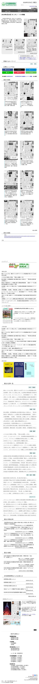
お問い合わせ (31, 11)
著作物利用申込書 (15, 649)
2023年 (15, 236)
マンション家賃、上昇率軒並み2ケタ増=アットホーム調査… (18, 493)
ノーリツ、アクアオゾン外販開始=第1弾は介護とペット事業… (18, 438)
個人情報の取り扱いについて (32, 676)
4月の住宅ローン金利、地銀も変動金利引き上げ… (15, 421)
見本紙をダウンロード (31, 57)
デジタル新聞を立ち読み (31, 58)
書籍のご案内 (7, 11)
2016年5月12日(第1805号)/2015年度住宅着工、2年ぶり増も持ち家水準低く (19, 45)
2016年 (6, 237)
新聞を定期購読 (23, 57)
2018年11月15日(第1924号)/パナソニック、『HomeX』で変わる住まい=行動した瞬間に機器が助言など (32, 45)
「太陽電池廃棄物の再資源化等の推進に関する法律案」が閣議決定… (20, 418)
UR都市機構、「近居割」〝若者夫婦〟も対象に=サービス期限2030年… (20, 416)
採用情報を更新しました (10, 579)
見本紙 (12, 644)
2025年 (8, 236)
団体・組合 (32, 453)
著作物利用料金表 (15, 648)
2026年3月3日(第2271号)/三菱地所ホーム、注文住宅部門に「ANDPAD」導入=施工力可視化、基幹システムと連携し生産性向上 (27, 193)
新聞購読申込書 (14, 637)
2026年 (5, 236)
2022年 (18, 236)
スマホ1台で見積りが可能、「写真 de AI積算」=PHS (12, 277)
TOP (35, 629)
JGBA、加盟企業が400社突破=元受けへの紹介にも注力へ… (17, 469)
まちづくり (32, 496)
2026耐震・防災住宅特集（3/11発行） (20, 665)
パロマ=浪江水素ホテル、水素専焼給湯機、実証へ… (16, 443)
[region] (19, 250)
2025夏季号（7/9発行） (16, 661)
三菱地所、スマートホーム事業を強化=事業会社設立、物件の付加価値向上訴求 (19, 299)
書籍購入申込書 (14, 639)
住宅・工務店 (32, 387)
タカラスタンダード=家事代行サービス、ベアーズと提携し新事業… (20, 445)
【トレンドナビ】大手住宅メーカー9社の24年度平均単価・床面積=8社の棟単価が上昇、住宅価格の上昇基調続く (19, 342)
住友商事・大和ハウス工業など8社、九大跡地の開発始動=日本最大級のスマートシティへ (19, 286)
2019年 (28, 236)
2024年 (12, 236)
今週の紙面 (19, 9)
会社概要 (19, 11)
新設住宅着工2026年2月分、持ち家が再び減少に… (15, 478)
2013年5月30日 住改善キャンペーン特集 (23, 76)
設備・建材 (32, 431)
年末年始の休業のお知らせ (10, 585)
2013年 (16, 237)
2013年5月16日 (9, 76)
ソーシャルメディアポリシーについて (31, 677)
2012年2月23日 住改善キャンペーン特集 (7, 43)
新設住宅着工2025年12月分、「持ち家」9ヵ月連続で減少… (17, 491)
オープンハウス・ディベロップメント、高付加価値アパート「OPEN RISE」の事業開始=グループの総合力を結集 (19, 292)
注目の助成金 (30, 560)
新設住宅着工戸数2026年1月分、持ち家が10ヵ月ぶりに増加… (18, 489)
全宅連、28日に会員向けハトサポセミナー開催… (15, 502)
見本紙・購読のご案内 (31, 9)
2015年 (10, 237)
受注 (35, 63)
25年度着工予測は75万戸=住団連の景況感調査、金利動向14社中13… (20, 480)
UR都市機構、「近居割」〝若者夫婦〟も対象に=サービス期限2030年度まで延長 (19, 289)
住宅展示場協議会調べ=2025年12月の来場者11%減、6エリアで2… (19, 467)
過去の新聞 (34, 230)
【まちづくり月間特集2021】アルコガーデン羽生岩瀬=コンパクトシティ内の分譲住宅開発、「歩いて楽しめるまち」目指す (18, 535)
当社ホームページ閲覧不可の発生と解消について (16, 589)
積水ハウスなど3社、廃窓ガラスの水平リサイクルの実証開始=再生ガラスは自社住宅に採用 (19, 274)
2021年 (21, 236)
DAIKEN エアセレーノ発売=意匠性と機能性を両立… (16, 440)
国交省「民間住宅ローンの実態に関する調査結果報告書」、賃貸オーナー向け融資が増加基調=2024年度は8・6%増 (19, 283)
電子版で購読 (22, 58)
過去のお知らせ (32, 596)
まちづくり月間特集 (28, 531)
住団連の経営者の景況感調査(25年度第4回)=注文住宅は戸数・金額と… (20, 456)
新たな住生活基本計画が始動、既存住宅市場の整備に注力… (17, 425)
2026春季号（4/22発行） (17, 657)
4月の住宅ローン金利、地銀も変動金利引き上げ (12, 348)
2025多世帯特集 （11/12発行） (18, 666)
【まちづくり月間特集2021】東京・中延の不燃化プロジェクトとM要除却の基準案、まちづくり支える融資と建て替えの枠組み (18, 529)
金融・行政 (32, 409)
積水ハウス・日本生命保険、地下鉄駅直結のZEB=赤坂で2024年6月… (20, 515)
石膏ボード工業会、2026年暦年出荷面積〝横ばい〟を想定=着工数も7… (20, 458)
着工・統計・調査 (31, 475)
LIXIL (32, 63)
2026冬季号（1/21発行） (17, 658)
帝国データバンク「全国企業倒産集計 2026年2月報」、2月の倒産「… (20, 482)
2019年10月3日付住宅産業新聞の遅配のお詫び (15, 592)
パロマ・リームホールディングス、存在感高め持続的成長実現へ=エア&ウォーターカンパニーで (19, 301)
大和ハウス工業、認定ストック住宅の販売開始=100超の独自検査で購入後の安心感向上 (19, 296)
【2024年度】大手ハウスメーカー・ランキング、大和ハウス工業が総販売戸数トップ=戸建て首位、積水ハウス (19, 345)
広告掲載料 (13, 643)
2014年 (13, 237)
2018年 (31, 236)
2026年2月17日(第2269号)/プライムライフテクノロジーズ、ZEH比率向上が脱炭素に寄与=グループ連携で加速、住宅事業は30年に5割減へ (27, 222)
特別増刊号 (30, 525)
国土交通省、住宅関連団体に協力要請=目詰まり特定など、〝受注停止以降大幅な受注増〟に (19, 279)
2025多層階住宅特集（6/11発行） (19, 669)
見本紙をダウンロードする (28, 614)
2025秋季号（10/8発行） (17, 660)
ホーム (8, 9)
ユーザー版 (25, 525)
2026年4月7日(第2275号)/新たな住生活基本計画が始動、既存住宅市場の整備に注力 (27, 132)
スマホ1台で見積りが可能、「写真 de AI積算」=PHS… (16, 434)
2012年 (19, 237)
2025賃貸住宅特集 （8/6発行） (18, 668)
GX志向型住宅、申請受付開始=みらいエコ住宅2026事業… (17, 423)
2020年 (24, 236)
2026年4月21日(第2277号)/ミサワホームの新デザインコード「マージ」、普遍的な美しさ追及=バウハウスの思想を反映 (27, 104)
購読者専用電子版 (33, 6)
